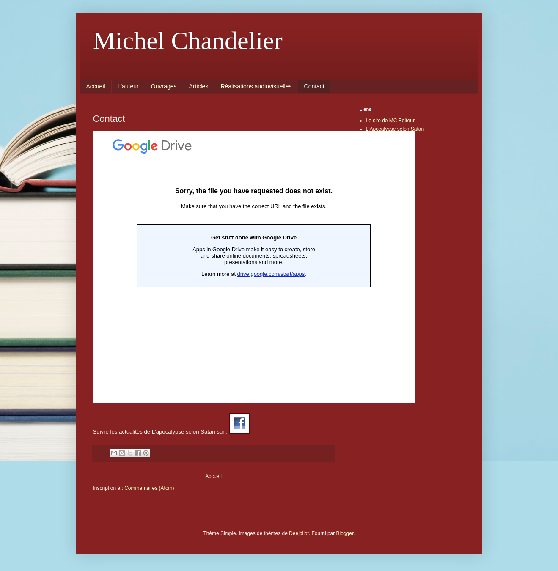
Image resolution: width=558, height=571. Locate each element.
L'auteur (128, 86)
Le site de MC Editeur (390, 121)
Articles (199, 86)
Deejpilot (299, 533)
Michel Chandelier (188, 41)
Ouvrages (164, 86)
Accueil (95, 86)
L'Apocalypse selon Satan (395, 129)
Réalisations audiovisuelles (255, 86)
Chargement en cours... (254, 267)
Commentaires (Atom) (149, 488)
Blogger (345, 533)
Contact (314, 86)
